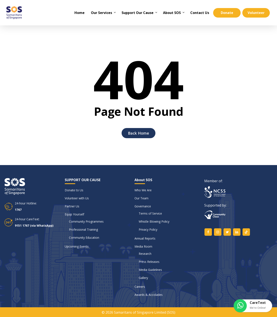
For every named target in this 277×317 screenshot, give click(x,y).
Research (145, 254)
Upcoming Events (77, 246)
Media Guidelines (150, 270)
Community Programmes (86, 221)
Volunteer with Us (77, 198)
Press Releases (149, 262)
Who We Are (143, 190)
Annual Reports (144, 238)
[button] (253, 305)
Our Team (141, 198)
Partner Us (72, 206)
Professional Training (83, 229)
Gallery (143, 278)
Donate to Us (74, 190)
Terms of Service (150, 213)
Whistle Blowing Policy (154, 221)
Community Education (84, 238)
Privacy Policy (148, 229)
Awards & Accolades (148, 295)
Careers (139, 287)
